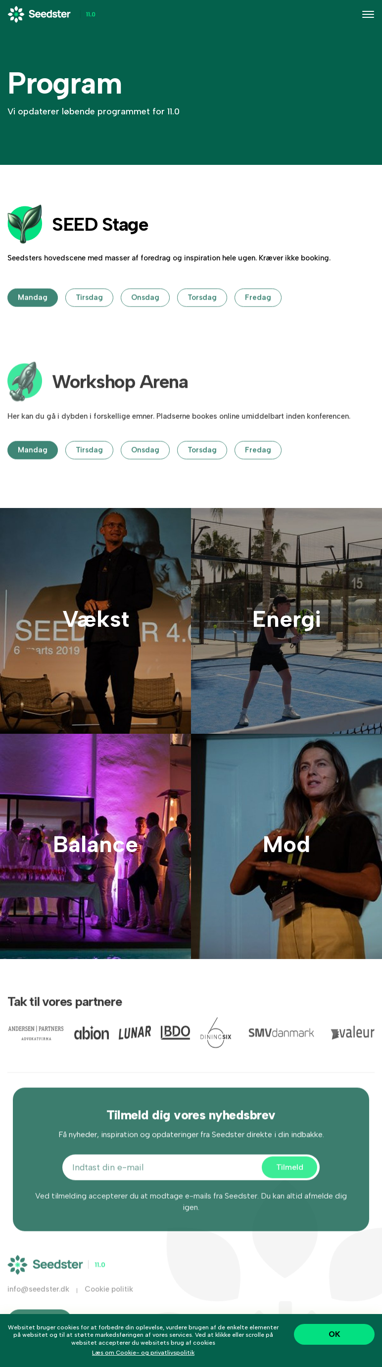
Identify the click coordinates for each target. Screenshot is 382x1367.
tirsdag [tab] (89, 310)
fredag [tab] (258, 310)
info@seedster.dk (38, 1302)
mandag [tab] (33, 310)
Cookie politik (109, 1302)
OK (334, 1334)
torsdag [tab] (202, 310)
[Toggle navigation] (368, 14)
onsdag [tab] (145, 310)
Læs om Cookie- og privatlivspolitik (143, 1352)
